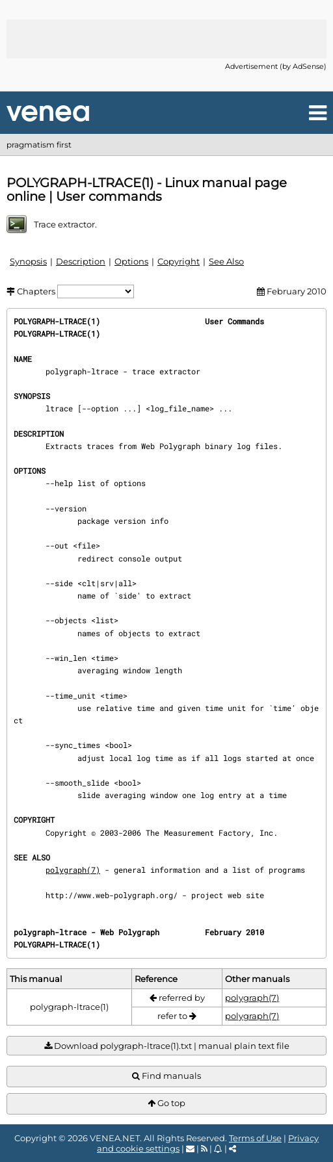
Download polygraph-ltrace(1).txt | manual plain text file (166, 1046)
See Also (226, 261)
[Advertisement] (166, 38)
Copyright (178, 261)
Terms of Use (255, 1138)
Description (80, 261)
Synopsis (28, 261)
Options (131, 261)
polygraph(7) (73, 869)
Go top (166, 1103)
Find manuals (166, 1076)
